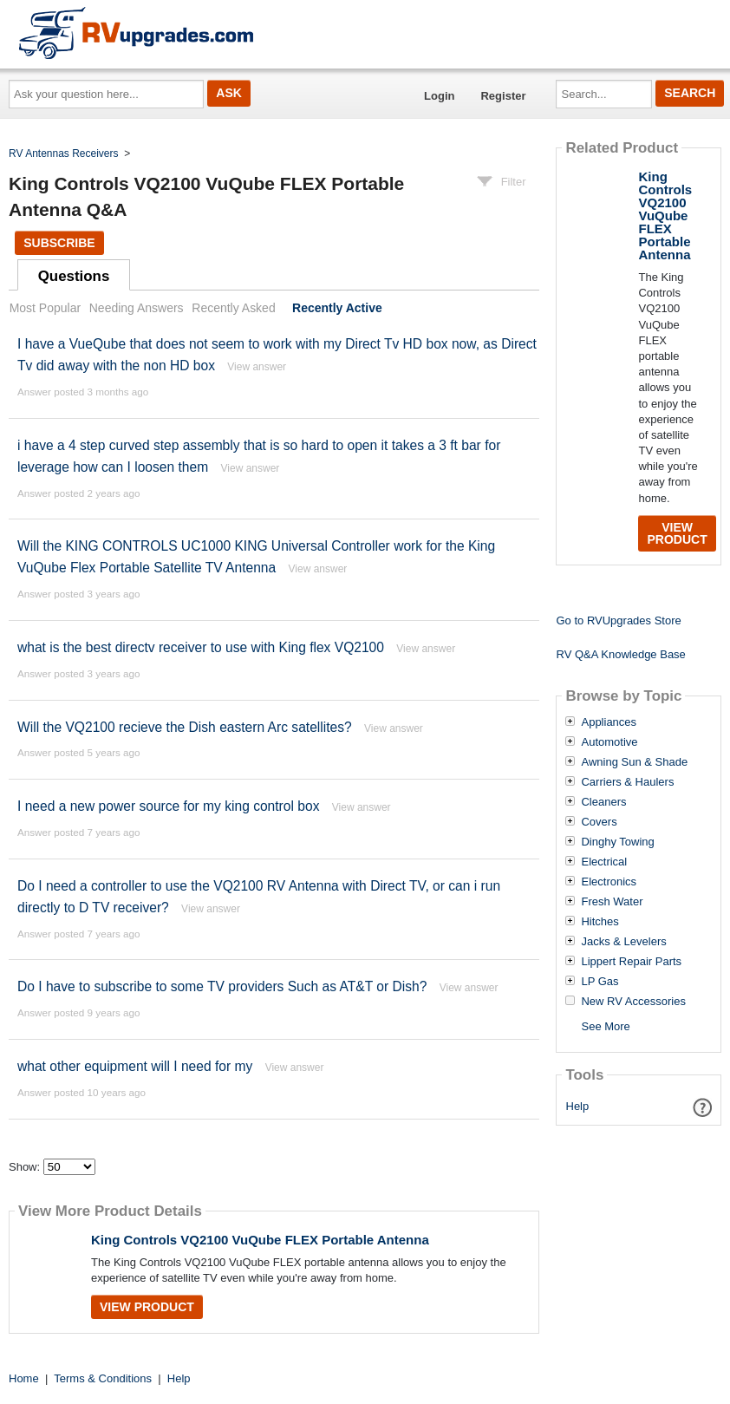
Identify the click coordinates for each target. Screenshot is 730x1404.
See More (605, 1026)
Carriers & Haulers (627, 782)
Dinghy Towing (617, 842)
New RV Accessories (633, 1002)
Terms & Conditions (103, 1378)
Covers (598, 822)
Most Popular (45, 308)
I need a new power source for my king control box (168, 806)
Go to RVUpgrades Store (618, 620)
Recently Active (337, 308)
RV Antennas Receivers (64, 153)
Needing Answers (136, 308)
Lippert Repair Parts (631, 962)
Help (578, 1106)
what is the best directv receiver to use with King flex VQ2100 (200, 647)
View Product (147, 1307)
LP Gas (599, 982)
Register (502, 95)
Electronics (608, 882)
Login (439, 95)
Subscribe (59, 243)
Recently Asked (233, 308)
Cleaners (603, 802)
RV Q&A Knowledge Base (620, 654)
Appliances (608, 722)
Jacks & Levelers (623, 942)
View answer (256, 367)
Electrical (604, 862)
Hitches (599, 922)
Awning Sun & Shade (634, 762)
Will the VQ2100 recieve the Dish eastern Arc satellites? (184, 727)
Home (24, 1378)
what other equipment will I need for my (134, 1066)
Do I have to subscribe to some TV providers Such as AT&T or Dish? (222, 986)
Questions (74, 276)
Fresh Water (611, 902)
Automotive (609, 742)
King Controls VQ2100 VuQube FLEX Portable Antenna (260, 1239)
